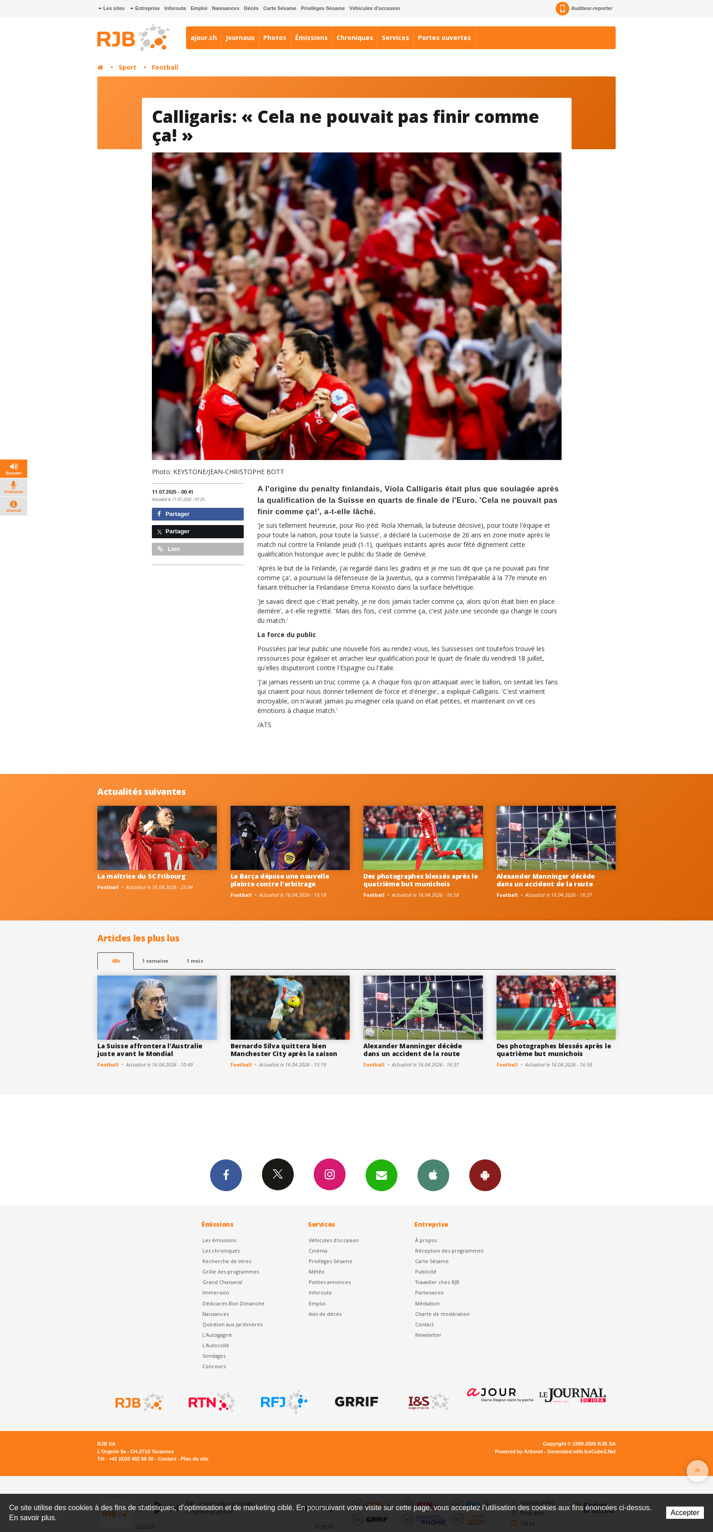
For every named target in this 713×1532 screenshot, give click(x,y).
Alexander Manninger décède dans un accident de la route (546, 880)
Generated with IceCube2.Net (581, 1451)
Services (395, 37)
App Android (485, 1174)
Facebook (226, 1174)
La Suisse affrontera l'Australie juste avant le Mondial (149, 1050)
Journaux (240, 37)
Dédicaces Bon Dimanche (233, 1303)
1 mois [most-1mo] (194, 960)
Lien (168, 549)
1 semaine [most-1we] (155, 960)
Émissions (311, 37)
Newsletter (428, 1335)
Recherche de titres (226, 1261)
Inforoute (175, 8)
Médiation (427, 1303)
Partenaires (429, 1292)
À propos (426, 1240)
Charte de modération (442, 1314)
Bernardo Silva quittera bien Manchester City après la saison (284, 1050)
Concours (214, 1366)
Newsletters (381, 1174)
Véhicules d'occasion (374, 8)
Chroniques (354, 37)
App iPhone (433, 1174)
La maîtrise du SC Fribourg (141, 876)
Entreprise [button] (145, 8)
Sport (127, 67)
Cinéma (318, 1251)
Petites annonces (330, 1282)
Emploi (199, 8)
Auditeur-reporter (584, 8)
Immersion (215, 1292)
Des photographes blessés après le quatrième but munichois (420, 880)
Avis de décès (325, 1314)
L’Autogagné (217, 1335)
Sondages (214, 1356)
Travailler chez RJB (437, 1282)
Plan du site (194, 1458)
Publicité (426, 1271)
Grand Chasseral (222, 1282)
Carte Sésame (279, 8)
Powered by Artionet (519, 1451)
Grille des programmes (230, 1271)
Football (165, 67)
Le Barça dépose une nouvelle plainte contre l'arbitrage (280, 880)
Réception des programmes (449, 1251)
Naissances (226, 8)
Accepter (685, 1513)
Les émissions (219, 1240)
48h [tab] (115, 960)
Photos (274, 37)
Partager (173, 514)
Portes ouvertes (444, 37)
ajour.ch (204, 37)
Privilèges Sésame (323, 8)
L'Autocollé (215, 1345)
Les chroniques (221, 1251)
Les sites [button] (111, 8)
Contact (424, 1324)
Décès (251, 8)
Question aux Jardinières (232, 1324)
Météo (317, 1271)
